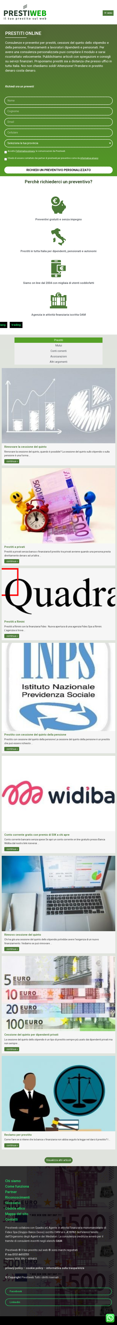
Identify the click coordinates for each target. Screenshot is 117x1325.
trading (12, 324)
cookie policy (34, 1268)
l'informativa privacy (25, 151)
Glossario (13, 1203)
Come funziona (17, 1186)
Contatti (11, 1219)
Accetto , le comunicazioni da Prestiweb (36, 151)
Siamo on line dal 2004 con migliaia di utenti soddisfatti (58, 283)
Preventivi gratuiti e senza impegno (58, 219)
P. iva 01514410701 (17, 1254)
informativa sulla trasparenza (65, 1268)
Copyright (14, 1277)
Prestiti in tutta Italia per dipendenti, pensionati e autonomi (58, 251)
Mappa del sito (16, 1214)
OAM (59, 1241)
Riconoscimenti (17, 1197)
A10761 (71, 1232)
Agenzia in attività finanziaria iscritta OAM (58, 314)
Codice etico (15, 1208)
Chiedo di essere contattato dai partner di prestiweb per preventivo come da (53, 158)
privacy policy (14, 1268)
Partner (11, 1192)
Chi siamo (13, 1181)
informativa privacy (89, 158)
